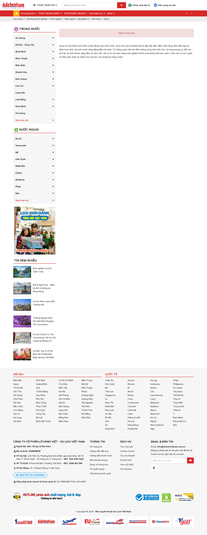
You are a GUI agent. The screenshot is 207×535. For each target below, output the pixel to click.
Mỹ (16, 152)
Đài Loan (109, 410)
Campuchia (133, 402)
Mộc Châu (18, 406)
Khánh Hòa (21, 72)
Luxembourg (156, 395)
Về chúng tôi (27, 13)
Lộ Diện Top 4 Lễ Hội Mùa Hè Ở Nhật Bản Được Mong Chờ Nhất (43, 354)
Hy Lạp (153, 380)
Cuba (130, 413)
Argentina (110, 428)
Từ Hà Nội (18, 387)
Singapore (110, 395)
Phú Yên (40, 399)
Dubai (18, 172)
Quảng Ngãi (87, 395)
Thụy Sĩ (176, 399)
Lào (152, 391)
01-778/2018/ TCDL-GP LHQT (71, 481)
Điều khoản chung (98, 460)
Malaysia (154, 402)
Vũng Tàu (40, 413)
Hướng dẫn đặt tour (99, 451)
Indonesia (155, 384)
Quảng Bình (41, 384)
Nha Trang (41, 402)
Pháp (18, 186)
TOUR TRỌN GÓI (46, 5)
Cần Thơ (17, 391)
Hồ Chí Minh (64, 399)
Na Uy (153, 417)
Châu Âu (109, 380)
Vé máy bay (126, 469)
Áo (106, 425)
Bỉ (128, 387)
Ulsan (106, 19)
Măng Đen (64, 417)
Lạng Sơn (20, 92)
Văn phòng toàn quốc (100, 473)
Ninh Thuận (86, 387)
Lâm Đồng (20, 99)
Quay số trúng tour (99, 464)
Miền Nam (64, 421)
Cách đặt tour (96, 13)
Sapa (16, 384)
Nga (152, 428)
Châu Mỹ (132, 410)
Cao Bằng (18, 410)
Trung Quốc (178, 406)
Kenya (153, 387)
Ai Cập (108, 413)
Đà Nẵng (85, 413)
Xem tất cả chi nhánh (30, 475)
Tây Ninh (85, 406)
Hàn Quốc (96, 19)
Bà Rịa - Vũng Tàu (24, 44)
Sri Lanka (177, 387)
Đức (17, 193)
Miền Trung (86, 380)
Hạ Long (17, 417)
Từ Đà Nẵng (42, 391)
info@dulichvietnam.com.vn (171, 446)
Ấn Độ (108, 417)
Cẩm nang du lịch (165, 5)
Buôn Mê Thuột (43, 421)
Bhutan (131, 384)
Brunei (131, 395)
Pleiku (84, 391)
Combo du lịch (127, 451)
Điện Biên (20, 65)
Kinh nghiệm (56, 19)
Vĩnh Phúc (18, 399)
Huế (38, 387)
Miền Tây (63, 387)
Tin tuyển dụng (97, 469)
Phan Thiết (41, 406)
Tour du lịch (18, 19)
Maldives (20, 179)
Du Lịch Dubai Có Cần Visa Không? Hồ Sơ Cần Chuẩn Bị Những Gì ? (44, 337)
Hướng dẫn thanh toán (101, 455)
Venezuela (20, 145)
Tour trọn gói (126, 446)
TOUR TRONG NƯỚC (49, 13)
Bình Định (20, 51)
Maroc (153, 410)
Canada (132, 406)
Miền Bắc (17, 380)
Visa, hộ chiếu (127, 464)
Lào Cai (19, 85)
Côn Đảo (63, 384)
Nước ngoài (70, 19)
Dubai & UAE (134, 417)
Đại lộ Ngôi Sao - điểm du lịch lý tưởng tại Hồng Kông (44, 288)
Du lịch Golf (125, 460)
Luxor (153, 399)
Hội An (62, 402)
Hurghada (133, 428)
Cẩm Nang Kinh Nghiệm (37, 19)
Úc (106, 399)
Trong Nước (29, 29)
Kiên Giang (21, 79)
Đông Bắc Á (83, 19)
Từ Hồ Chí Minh (66, 380)
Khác (109, 13)
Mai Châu (63, 413)
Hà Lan (131, 421)
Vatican (177, 410)
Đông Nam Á (179, 421)
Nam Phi (109, 402)
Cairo (130, 399)
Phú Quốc (40, 410)
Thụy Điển (178, 402)
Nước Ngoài (29, 129)
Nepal (153, 421)
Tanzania (177, 391)
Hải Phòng (64, 395)
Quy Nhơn (40, 395)
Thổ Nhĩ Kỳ (178, 395)
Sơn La (16, 413)
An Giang (20, 38)
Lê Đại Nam (45, 446)
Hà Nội (62, 391)
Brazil (18, 138)
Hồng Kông (133, 425)
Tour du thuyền (127, 455)
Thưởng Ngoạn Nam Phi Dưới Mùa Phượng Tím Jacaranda (43, 321)
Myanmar (155, 413)
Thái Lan (109, 391)
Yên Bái (17, 402)
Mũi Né (84, 384)
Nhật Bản (20, 166)
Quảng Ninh (87, 399)
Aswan (131, 380)
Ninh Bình (20, 106)
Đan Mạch (178, 417)
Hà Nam (17, 421)
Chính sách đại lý (139, 5)
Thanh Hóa (86, 410)
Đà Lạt (39, 417)
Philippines (178, 384)
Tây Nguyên (87, 402)
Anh (107, 421)
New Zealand (157, 425)
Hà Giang (20, 113)
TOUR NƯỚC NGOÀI (74, 13)
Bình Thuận (21, 58)
